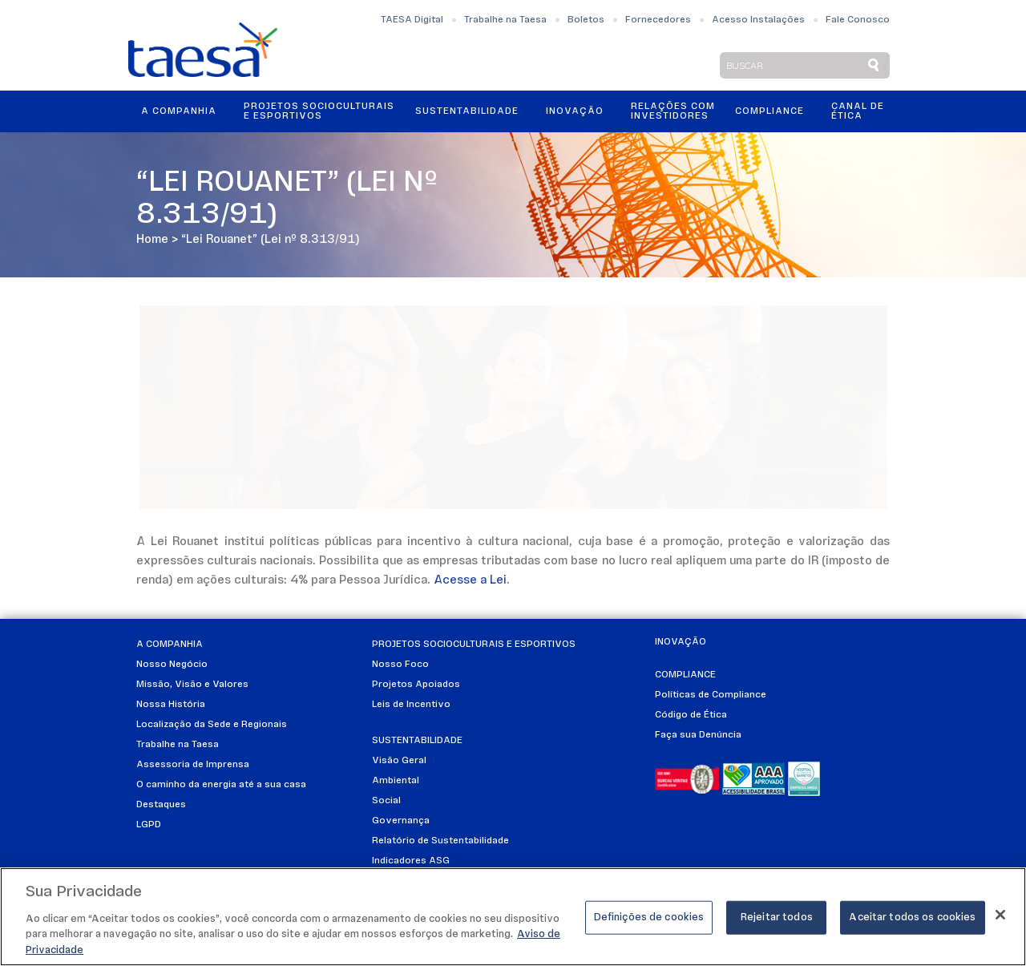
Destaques (161, 805)
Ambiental (395, 781)
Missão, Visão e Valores (192, 684)
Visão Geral (399, 761)
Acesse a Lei (470, 581)
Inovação (575, 111)
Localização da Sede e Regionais (211, 725)
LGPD (148, 825)
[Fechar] (1000, 920)
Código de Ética (691, 715)
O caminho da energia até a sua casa (221, 785)
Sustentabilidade (467, 111)
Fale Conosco (858, 20)
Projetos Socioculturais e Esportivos (319, 111)
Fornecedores (658, 20)
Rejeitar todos (777, 923)
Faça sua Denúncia (698, 735)
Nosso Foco (400, 664)
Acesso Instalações (758, 20)
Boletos (586, 20)
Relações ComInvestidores (673, 111)
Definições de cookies (649, 923)
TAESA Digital (412, 20)
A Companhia (178, 111)
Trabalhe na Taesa (505, 20)
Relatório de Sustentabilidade (440, 841)
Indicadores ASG (411, 861)
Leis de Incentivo (411, 704)
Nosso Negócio (172, 664)
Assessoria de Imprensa (192, 765)
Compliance (769, 111)
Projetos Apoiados (416, 684)
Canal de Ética (857, 111)
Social (386, 801)
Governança (401, 821)
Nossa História (170, 704)
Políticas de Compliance (710, 695)
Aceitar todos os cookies (912, 923)
